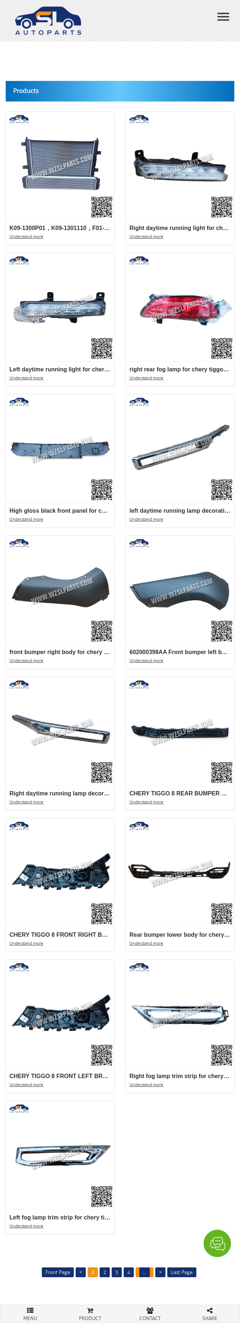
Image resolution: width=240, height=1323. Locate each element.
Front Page (57, 1272)
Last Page (182, 1272)
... (144, 1272)
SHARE (210, 1313)
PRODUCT (90, 1313)
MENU (30, 1313)
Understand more (26, 236)
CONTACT (150, 1313)
